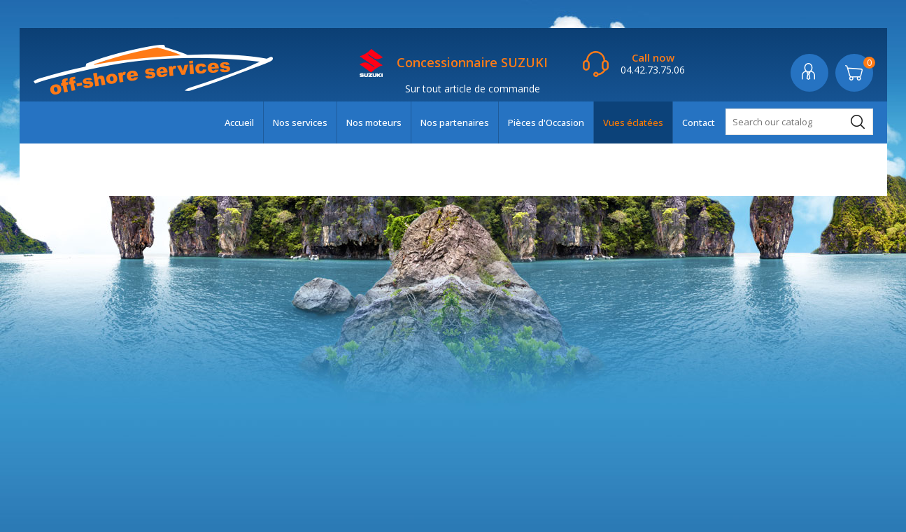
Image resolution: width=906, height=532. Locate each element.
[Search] (799, 121)
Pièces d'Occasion (546, 122)
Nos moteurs (374, 122)
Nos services (300, 122)
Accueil (239, 122)
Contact (698, 122)
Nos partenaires (454, 122)
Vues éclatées (633, 122)
